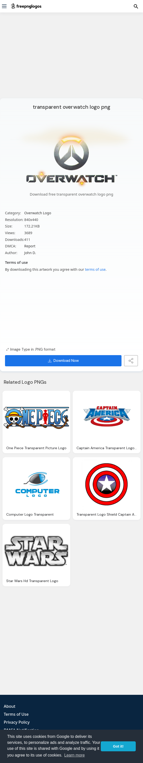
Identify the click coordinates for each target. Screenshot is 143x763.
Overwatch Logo (37, 213)
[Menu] (4, 6)
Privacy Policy (17, 722)
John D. (30, 252)
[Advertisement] (71, 58)
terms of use (95, 269)
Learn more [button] (74, 755)
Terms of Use (16, 714)
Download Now (63, 360)
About (9, 706)
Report (30, 246)
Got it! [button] (118, 746)
